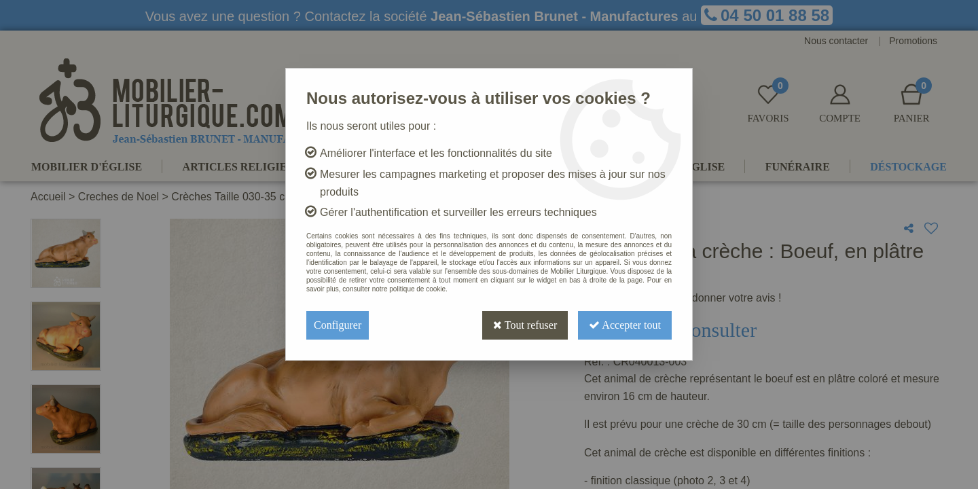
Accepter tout (625, 325)
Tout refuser (525, 325)
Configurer (337, 325)
